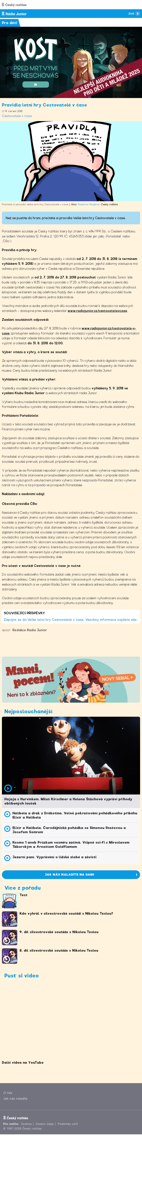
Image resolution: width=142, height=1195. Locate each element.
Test (23, 895)
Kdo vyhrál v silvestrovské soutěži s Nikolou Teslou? (66, 913)
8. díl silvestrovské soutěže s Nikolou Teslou (59, 950)
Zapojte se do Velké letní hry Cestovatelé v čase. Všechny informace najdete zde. (70, 620)
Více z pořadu (22, 888)
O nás (7, 1093)
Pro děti (9, 23)
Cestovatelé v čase (17, 116)
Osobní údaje (45, 1123)
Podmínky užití (68, 1123)
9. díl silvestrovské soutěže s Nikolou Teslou (59, 932)
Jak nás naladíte (15, 1098)
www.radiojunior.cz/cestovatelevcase (97, 311)
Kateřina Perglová (89, 204)
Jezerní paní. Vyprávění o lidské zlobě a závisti (54, 857)
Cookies (26, 1123)
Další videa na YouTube (23, 1062)
